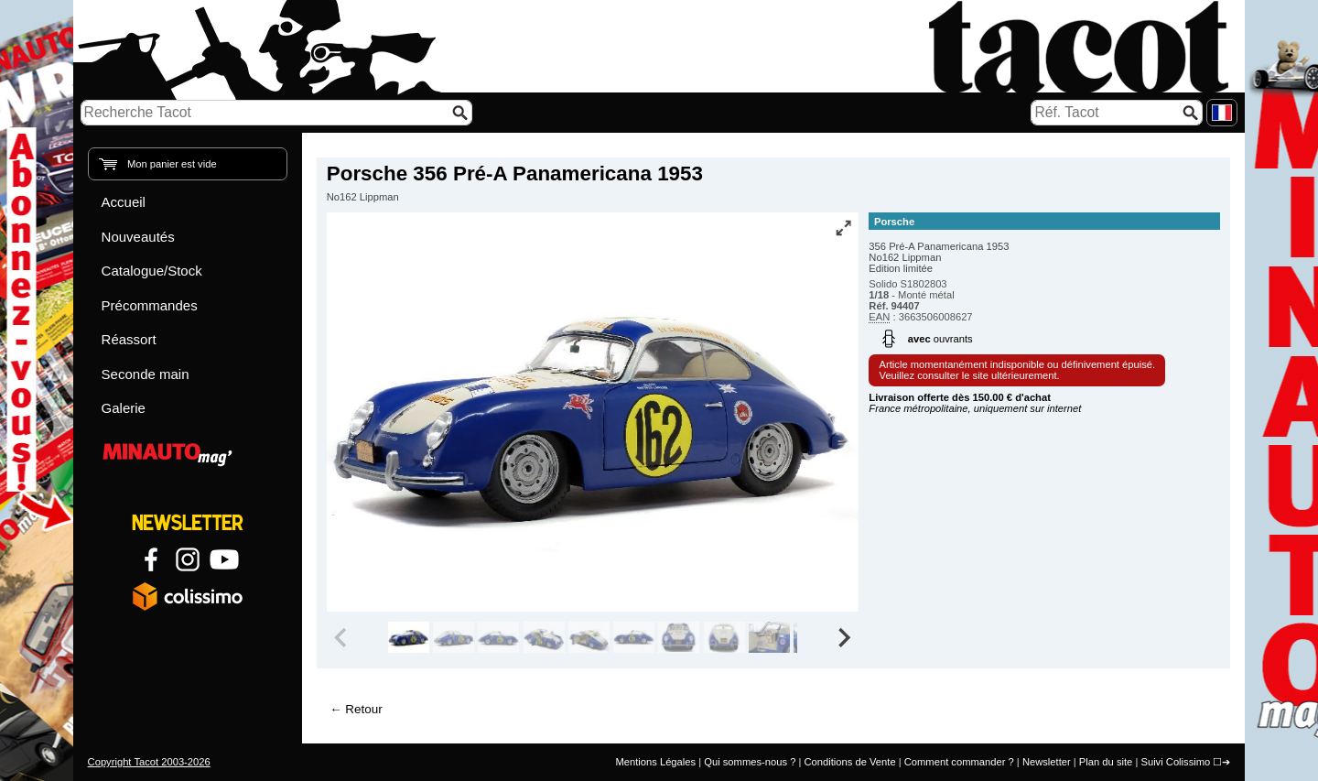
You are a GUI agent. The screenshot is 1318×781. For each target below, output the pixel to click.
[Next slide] (843, 637)
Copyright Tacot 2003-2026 (149, 761)
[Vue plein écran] (843, 228)
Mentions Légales (655, 761)
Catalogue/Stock (152, 270)
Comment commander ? (959, 761)
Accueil (124, 202)
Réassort (129, 339)
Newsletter (1046, 761)
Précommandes (150, 305)
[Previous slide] (342, 637)
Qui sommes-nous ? (749, 761)
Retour (363, 709)
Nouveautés (138, 236)
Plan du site (1105, 761)
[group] (408, 637)
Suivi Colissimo (1175, 761)
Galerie (124, 408)
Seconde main (145, 374)
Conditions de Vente (849, 761)
